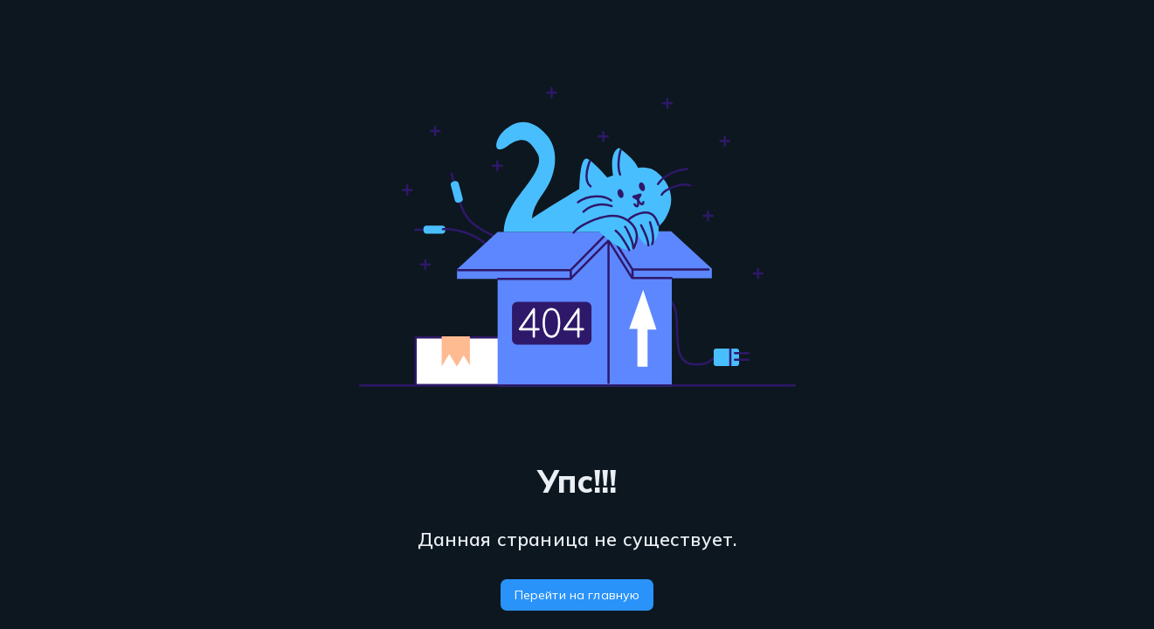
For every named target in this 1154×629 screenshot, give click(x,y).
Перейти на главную (577, 595)
